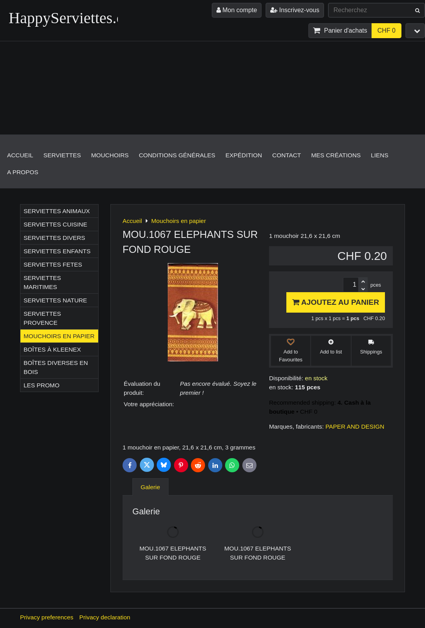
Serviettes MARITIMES (42, 282)
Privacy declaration (104, 617)
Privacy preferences (46, 617)
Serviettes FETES (53, 264)
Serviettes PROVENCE (42, 318)
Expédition (243, 155)
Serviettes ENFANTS (57, 251)
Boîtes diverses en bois (56, 367)
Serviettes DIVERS (54, 237)
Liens (379, 155)
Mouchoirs (110, 155)
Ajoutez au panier (335, 302)
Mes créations (336, 155)
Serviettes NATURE (55, 300)
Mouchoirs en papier (59, 336)
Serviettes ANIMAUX (57, 211)
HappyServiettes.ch (70, 18)
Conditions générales (177, 155)
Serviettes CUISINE (55, 224)
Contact (286, 155)
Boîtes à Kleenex (52, 349)
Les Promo (41, 385)
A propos (22, 172)
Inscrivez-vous (294, 10)
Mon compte (236, 10)
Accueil (20, 155)
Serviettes (62, 155)
